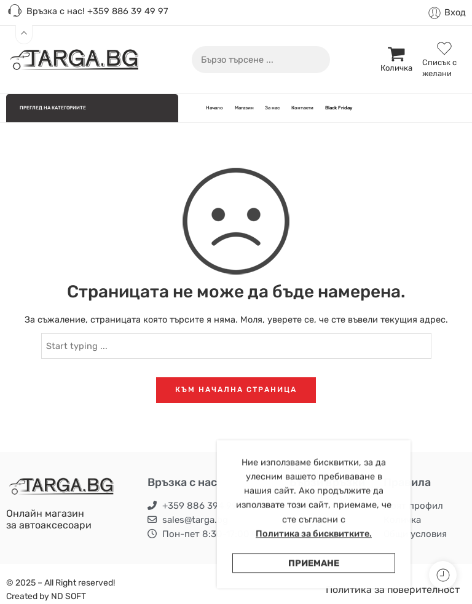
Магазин (244, 108)
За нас (272, 108)
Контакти (302, 108)
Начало (214, 108)
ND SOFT (68, 596)
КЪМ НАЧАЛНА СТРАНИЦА (236, 389)
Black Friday (338, 108)
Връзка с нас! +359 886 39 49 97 (87, 11)
